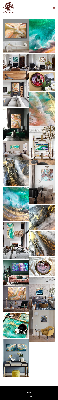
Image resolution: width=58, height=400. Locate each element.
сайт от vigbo (29, 396)
